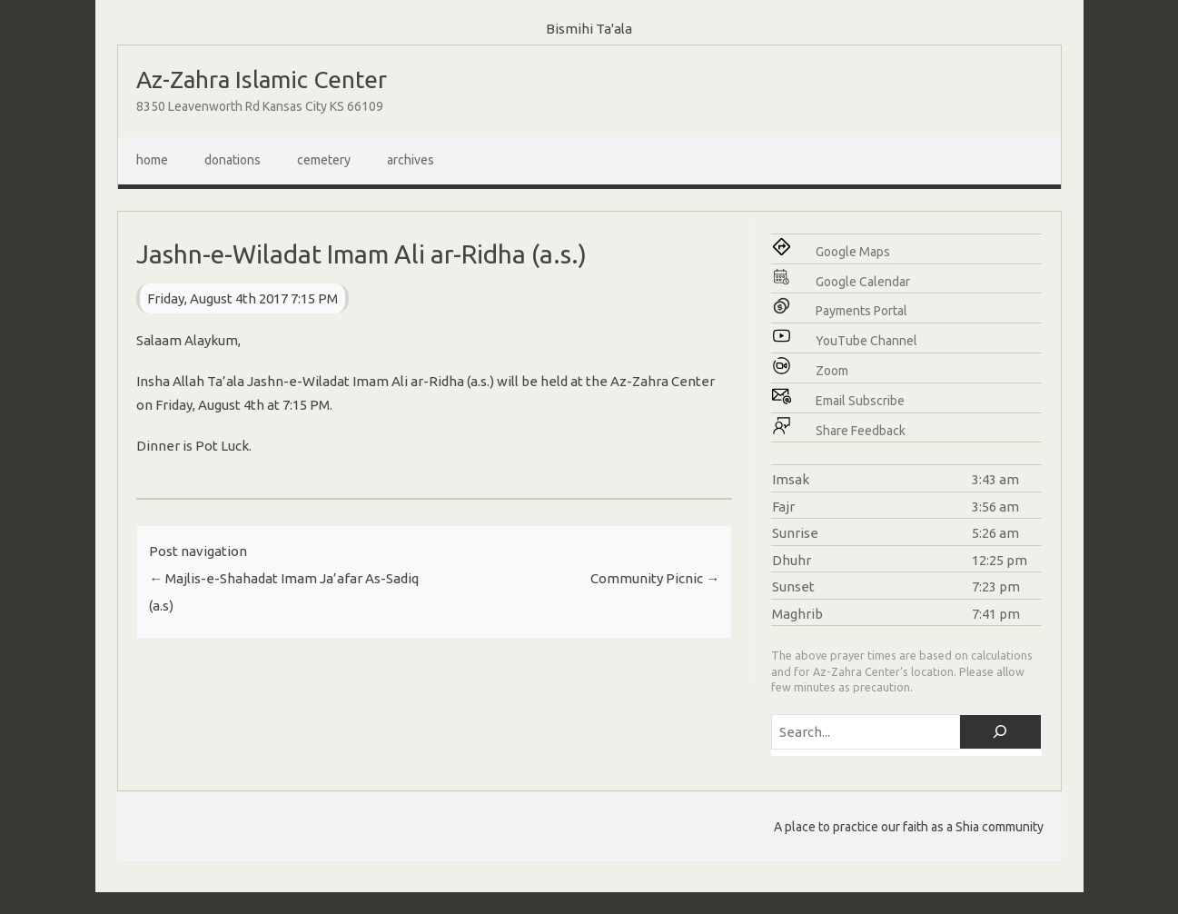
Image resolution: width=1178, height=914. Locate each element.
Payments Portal (861, 310)
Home (152, 160)
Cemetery (324, 160)
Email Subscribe (860, 400)
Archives (410, 160)
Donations (232, 160)
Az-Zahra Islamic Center (261, 79)
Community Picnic (654, 578)
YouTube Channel (866, 340)
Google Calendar (863, 281)
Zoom (832, 370)
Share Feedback (861, 430)
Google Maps (853, 251)
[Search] (1000, 732)
